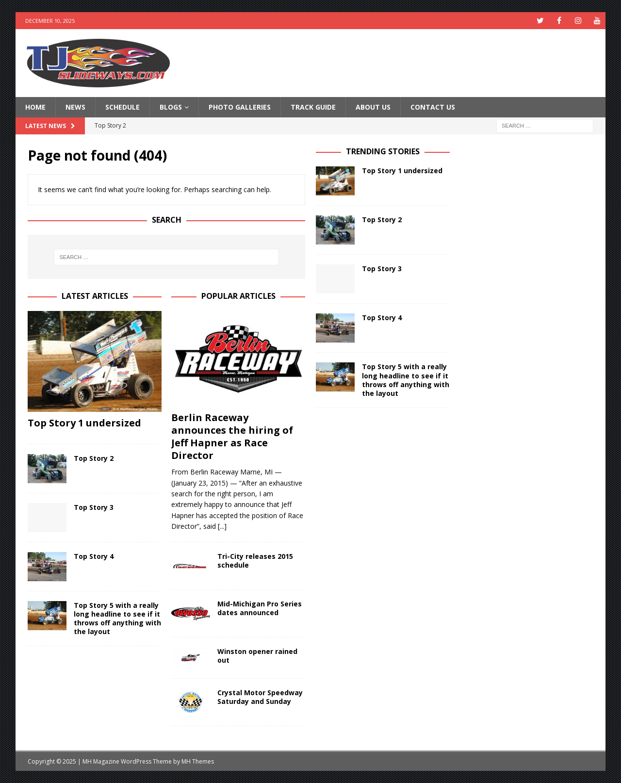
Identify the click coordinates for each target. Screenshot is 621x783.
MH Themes (197, 761)
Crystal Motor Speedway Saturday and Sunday (260, 697)
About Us (373, 107)
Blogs (171, 107)
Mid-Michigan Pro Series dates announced (259, 608)
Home (35, 107)
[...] (222, 526)
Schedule (122, 107)
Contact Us (432, 107)
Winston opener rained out (257, 656)
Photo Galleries (240, 107)
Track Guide (313, 107)
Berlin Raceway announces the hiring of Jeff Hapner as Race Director (232, 436)
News (75, 107)
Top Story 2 (94, 458)
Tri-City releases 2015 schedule (255, 561)
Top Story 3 (94, 507)
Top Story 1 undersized (84, 422)
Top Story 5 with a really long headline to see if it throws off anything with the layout (117, 618)
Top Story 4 (94, 556)
